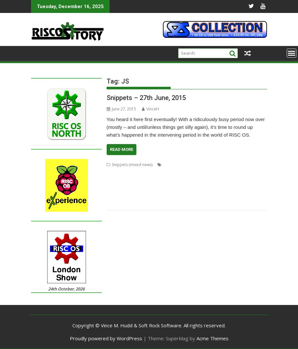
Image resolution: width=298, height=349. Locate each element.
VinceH (150, 109)
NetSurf (236, 188)
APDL (224, 164)
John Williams (224, 180)
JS (240, 180)
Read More (121, 149)
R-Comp (166, 195)
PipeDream (146, 195)
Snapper (114, 203)
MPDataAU (217, 188)
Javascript (180, 180)
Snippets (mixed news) (132, 164)
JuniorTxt (252, 180)
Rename (183, 195)
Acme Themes (213, 338)
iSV (165, 180)
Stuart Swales (137, 203)
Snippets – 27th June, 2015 (146, 98)
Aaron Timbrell (177, 164)
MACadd (165, 188)
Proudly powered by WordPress (106, 338)
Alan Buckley (204, 164)
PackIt (127, 195)
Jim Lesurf (200, 180)
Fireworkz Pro (215, 172)
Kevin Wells (117, 188)
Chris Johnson (119, 172)
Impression (150, 180)
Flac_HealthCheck (246, 172)
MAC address (142, 188)
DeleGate (170, 172)
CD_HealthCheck (246, 164)
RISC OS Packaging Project (217, 195)
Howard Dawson (122, 180)
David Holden (147, 172)
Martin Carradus (190, 188)
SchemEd (252, 195)
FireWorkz (191, 172)
